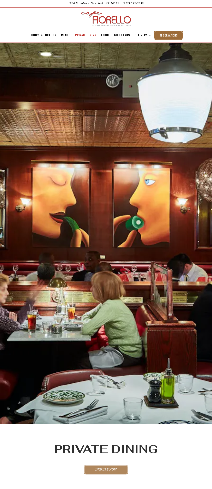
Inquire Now (106, 449)
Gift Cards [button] (122, 35)
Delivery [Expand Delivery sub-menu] (141, 35)
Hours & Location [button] (43, 35)
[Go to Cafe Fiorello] (93, 3)
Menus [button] (66, 35)
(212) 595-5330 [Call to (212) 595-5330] (133, 3)
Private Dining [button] (85, 35)
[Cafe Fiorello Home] (106, 18)
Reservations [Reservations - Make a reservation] (168, 36)
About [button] (105, 35)
